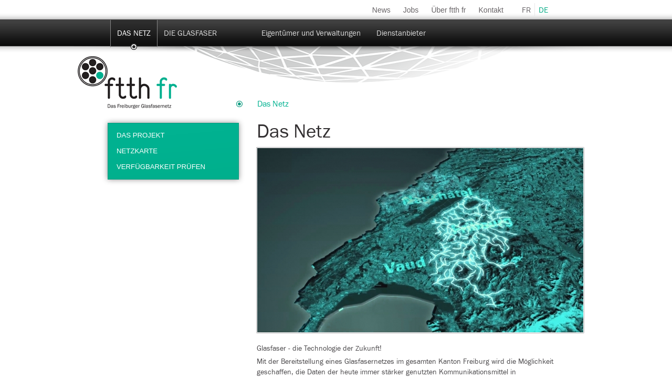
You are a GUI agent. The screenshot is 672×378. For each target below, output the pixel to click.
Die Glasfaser (190, 33)
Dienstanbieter (401, 33)
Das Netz (134, 33)
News (381, 10)
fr (526, 10)
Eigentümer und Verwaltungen (311, 33)
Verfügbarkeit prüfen (161, 167)
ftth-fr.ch (127, 82)
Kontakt (491, 10)
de (543, 10)
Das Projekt (141, 135)
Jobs (411, 10)
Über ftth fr (448, 10)
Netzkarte (137, 151)
